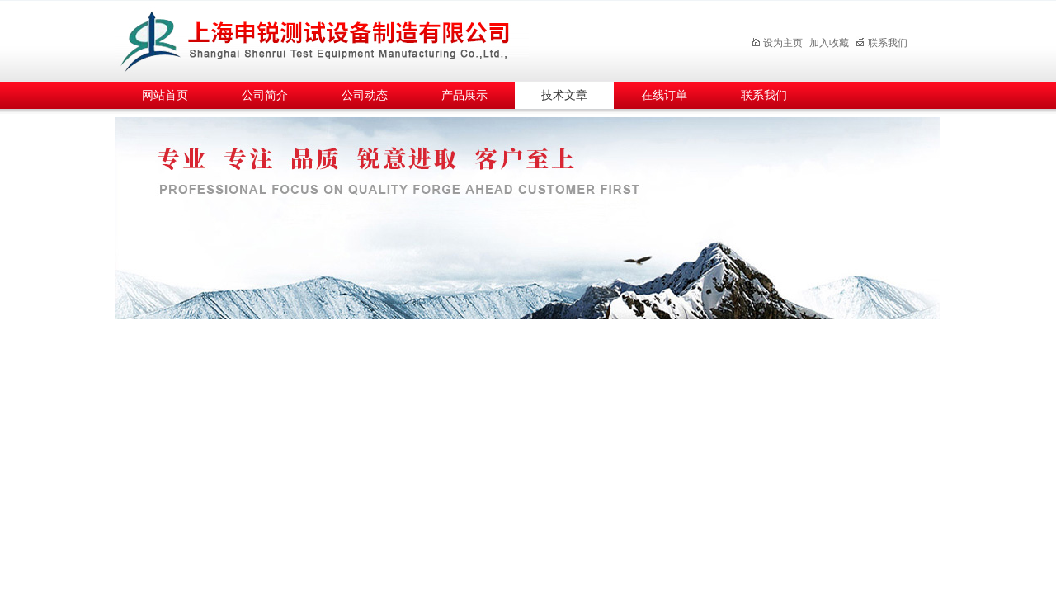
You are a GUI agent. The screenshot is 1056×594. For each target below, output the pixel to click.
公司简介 (265, 95)
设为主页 (777, 43)
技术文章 (564, 95)
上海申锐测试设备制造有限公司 (334, 38)
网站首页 (165, 95)
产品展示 (464, 95)
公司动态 (365, 95)
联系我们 (882, 43)
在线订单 (664, 95)
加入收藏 (829, 43)
